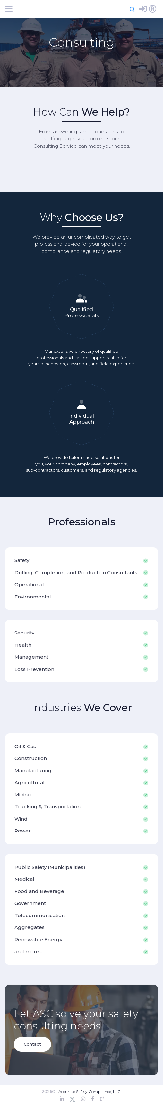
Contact (32, 1044)
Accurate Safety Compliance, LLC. (89, 1091)
